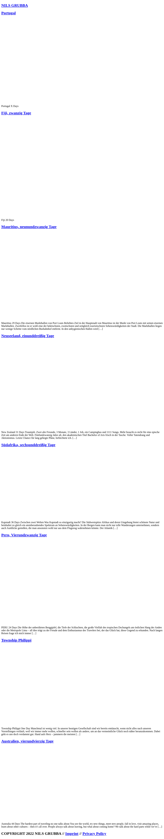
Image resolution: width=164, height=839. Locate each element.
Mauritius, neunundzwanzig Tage (28, 227)
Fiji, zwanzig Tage (16, 113)
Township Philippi (16, 640)
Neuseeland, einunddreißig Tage (27, 336)
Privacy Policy (94, 833)
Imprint (71, 833)
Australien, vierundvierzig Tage (27, 741)
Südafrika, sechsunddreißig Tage (28, 445)
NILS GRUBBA (14, 5)
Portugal (8, 13)
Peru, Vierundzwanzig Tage (24, 535)
